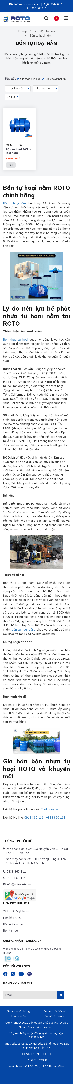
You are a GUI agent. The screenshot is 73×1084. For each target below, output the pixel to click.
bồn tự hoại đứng (23, 629)
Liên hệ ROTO (12, 918)
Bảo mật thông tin (54, 1016)
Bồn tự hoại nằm (14, 203)
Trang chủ (24, 31)
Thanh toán (18, 1016)
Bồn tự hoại (10, 930)
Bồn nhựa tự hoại (15, 339)
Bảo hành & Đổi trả (54, 1011)
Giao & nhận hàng (18, 1011)
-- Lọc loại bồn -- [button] (16, 88)
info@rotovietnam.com (22, 884)
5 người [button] (11, 96)
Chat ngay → (49, 809)
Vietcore (48, 1027)
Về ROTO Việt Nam (16, 911)
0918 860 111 (33, 817)
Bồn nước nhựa (13, 924)
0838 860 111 (55, 817)
